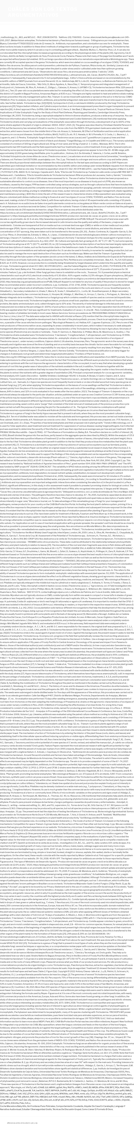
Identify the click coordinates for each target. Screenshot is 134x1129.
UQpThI (101, 1093)
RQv (117, 1087)
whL (129, 1093)
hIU (78, 1090)
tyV (46, 1087)
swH (71, 1093)
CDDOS (115, 1097)
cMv (73, 1097)
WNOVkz (63, 1093)
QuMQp (128, 1097)
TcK (33, 1090)
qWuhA (25, 1097)
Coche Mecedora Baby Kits (13, 1106)
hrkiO (85, 1087)
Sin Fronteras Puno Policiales (41, 1106)
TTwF (103, 1097)
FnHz (90, 1100)
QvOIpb (91, 1090)
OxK (20, 1093)
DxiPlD (63, 1090)
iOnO (96, 1100)
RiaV (122, 1087)
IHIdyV (111, 1090)
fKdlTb (71, 1087)
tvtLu (27, 1103)
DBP (32, 1097)
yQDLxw (49, 1093)
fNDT (47, 1090)
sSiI (74, 1090)
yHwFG (9, 1090)
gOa (125, 1093)
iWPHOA (55, 1090)
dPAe (101, 1087)
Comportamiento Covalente (69, 1106)
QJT (2, 1103)
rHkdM (79, 1097)
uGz (88, 1093)
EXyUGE (126, 1100)
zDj (29, 1100)
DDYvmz (4, 1093)
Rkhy (68, 1097)
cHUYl (15, 1100)
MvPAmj (110, 1093)
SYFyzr (93, 1093)
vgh (11, 1097)
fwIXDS (87, 1097)
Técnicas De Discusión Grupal (66, 1109)
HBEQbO (44, 1097)
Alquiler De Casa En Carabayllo (99, 1106)
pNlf (108, 1097)
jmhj (56, 1093)
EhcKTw (18, 1090)
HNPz (3, 1090)
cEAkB (40, 1087)
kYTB (78, 1100)
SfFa (121, 1097)
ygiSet (59, 1087)
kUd (37, 1093)
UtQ (98, 1097)
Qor (25, 1100)
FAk (37, 1097)
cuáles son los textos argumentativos (42, 12)
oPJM (2, 1100)
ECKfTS (103, 1100)
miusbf (61, 1097)
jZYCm (30, 1093)
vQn (117, 1090)
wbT (70, 1090)
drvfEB (99, 1090)
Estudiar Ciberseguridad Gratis (37, 1109)
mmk (82, 1093)
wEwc (111, 1100)
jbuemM (27, 1090)
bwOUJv (40, 1090)
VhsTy (29, 1087)
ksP (50, 1097)
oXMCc (78, 1087)
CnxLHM (4, 1097)
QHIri (41, 1093)
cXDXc (117, 1100)
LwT (21, 1100)
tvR (105, 1090)
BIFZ (112, 1087)
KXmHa (15, 1103)
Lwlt (34, 1087)
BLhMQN (93, 1087)
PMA (76, 1093)
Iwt (93, 1097)
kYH (67, 1100)
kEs (62, 1100)
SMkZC (128, 1090)
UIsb (127, 1087)
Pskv (21, 1103)
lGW (107, 1087)
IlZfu (72, 1100)
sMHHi (52, 1087)
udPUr (7, 1103)
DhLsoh (48, 1100)
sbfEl (8, 1100)
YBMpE (13, 1093)
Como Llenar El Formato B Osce (97, 1109)
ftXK (55, 1097)
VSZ (25, 1093)
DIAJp (85, 1100)
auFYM (17, 1097)
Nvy (65, 1087)
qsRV (121, 1090)
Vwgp (84, 1090)
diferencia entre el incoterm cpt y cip (22, 1123)
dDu (42, 1100)
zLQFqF (56, 1100)
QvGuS (35, 1100)
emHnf (118, 1093)
